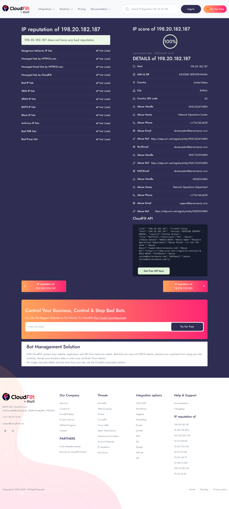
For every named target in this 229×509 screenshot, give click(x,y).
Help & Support (185, 395)
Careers (63, 430)
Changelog (179, 408)
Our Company (69, 395)
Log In (190, 9)
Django (139, 447)
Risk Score (103, 452)
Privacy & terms (67, 419)
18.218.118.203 (181, 430)
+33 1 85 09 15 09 (11, 416)
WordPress (141, 408)
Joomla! (139, 430)
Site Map (204, 489)
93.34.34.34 (180, 473)
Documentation (99, 9)
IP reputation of (185, 416)
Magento (140, 414)
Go (137, 441)
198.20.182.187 (181, 424)
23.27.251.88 (180, 451)
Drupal (139, 425)
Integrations (45, 9)
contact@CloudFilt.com (13, 423)
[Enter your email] (98, 327)
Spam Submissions (107, 430)
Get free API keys (154, 271)
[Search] (154, 9)
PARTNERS (67, 438)
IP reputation (104, 447)
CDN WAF (141, 403)
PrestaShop (141, 419)
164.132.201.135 (182, 435)
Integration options (149, 395)
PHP (138, 436)
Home (192, 489)
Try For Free (187, 326)
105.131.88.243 (181, 468)
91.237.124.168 (181, 446)
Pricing (82, 9)
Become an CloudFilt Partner (73, 451)
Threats (103, 395)
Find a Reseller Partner (70, 446)
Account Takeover (106, 441)
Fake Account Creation (108, 436)
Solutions (64, 9)
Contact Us (65, 408)
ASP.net (139, 452)
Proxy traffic (103, 425)
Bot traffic (102, 403)
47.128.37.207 (181, 462)
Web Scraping (104, 408)
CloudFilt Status (67, 414)
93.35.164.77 (180, 457)
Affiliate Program (68, 425)
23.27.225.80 (180, 440)
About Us (64, 403)
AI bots (101, 414)
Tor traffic (102, 419)
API (137, 458)
